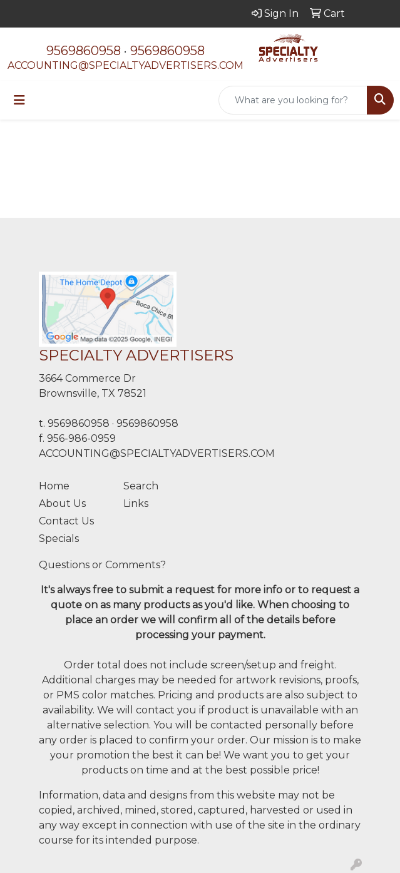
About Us (62, 503)
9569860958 (83, 50)
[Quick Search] (292, 100)
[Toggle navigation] (19, 100)
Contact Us (66, 521)
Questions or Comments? (102, 565)
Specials (59, 538)
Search (140, 486)
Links (135, 503)
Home (54, 486)
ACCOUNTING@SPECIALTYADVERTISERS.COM (126, 65)
